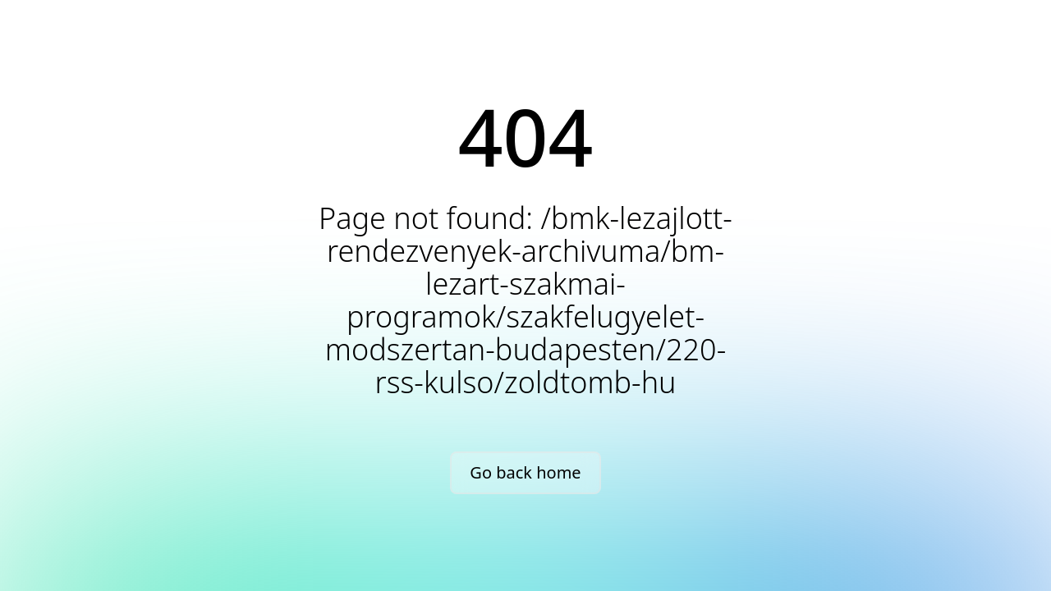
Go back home (525, 472)
